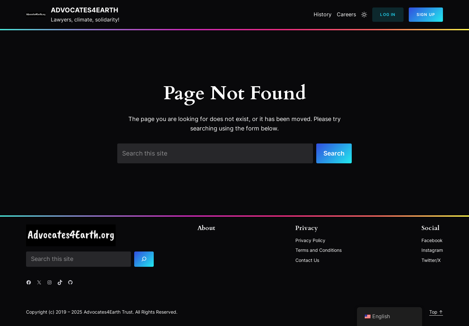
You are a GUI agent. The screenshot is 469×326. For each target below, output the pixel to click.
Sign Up (426, 14)
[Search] (144, 259)
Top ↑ (436, 312)
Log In (387, 14)
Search (334, 153)
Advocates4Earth (84, 10)
